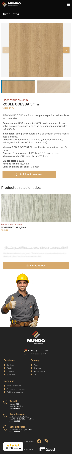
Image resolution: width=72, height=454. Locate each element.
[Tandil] (5, 402)
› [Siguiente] (66, 50)
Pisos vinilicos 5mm (15, 100)
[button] (68, 4)
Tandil (13, 401)
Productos (11, 14)
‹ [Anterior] (5, 50)
